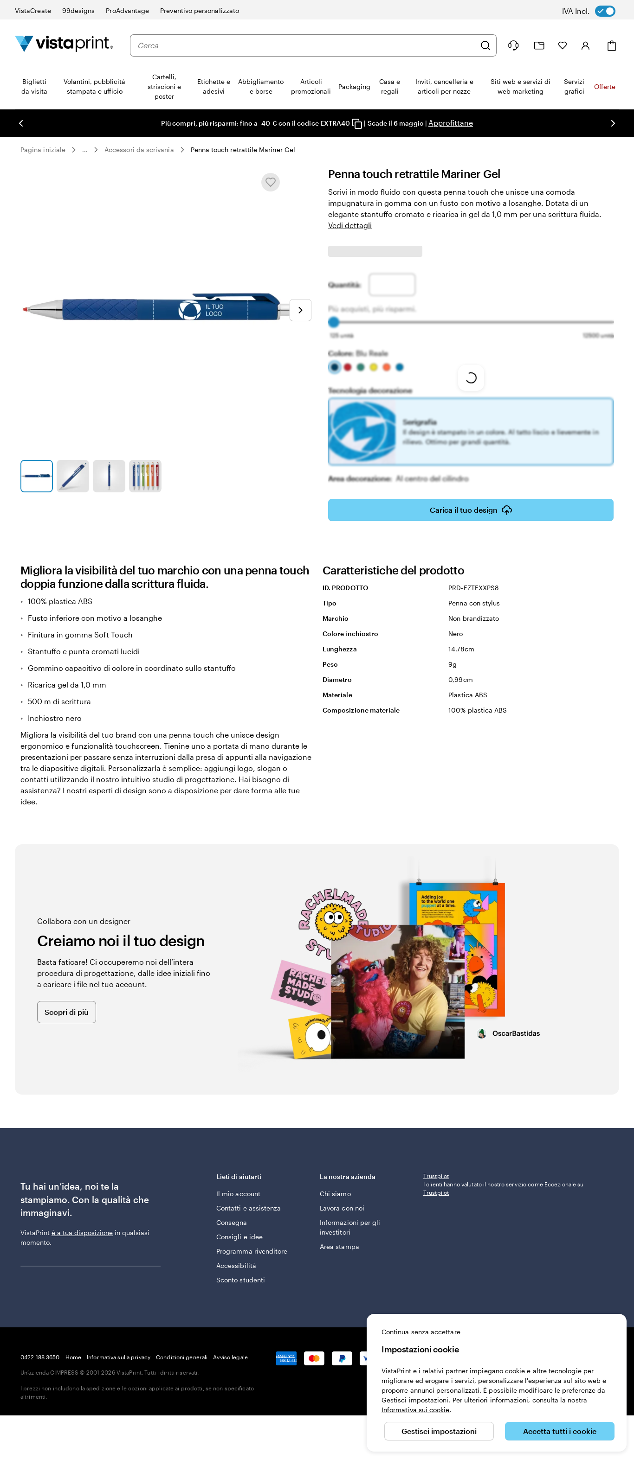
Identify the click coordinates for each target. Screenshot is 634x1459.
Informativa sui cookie (416, 1410)
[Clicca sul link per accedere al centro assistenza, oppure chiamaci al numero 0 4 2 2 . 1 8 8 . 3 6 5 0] (513, 45)
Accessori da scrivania (139, 149)
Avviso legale (230, 1357)
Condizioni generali (181, 1357)
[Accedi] (585, 45)
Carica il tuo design (471, 510)
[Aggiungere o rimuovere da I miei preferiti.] (270, 182)
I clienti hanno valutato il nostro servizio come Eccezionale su (503, 1249)
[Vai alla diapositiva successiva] (300, 310)
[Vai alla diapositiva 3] (109, 476)
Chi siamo (335, 1194)
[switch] (595, 11)
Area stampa (339, 1246)
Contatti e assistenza (248, 1208)
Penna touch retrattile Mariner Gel (243, 149)
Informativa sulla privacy (118, 1357)
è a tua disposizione (82, 1232)
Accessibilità (236, 1265)
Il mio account (238, 1194)
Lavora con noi (342, 1208)
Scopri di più (67, 1011)
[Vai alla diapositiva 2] (73, 476)
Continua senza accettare (421, 1332)
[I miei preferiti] (562, 45)
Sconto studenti (240, 1280)
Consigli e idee (239, 1237)
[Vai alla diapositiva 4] (145, 476)
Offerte (604, 86)
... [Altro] (85, 149)
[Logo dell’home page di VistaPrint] (64, 45)
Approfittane (450, 122)
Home (73, 1357)
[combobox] (306, 45)
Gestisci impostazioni (439, 1431)
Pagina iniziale (42, 149)
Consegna (231, 1222)
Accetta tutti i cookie (559, 1431)
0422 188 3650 (40, 1357)
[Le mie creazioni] (539, 46)
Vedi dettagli (350, 225)
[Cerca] (485, 45)
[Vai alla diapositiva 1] (36, 476)
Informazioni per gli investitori (350, 1227)
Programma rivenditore (251, 1251)
